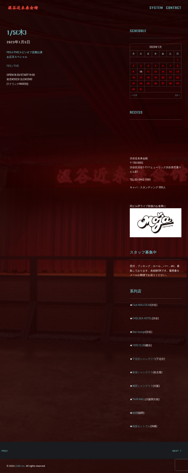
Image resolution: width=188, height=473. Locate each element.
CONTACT (173, 8)
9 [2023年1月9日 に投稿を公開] (133, 71)
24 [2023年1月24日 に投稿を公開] (141, 83)
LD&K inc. (20, 466)
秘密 (135, 412)
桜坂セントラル (141, 426)
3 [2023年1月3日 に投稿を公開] (141, 66)
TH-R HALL (138, 399)
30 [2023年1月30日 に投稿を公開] (133, 89)
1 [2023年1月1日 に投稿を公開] (177, 60)
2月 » (177, 95)
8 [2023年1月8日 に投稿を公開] (177, 66)
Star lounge (138, 331)
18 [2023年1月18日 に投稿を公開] (148, 77)
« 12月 (135, 95)
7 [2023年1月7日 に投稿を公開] (170, 66)
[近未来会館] (23, 7)
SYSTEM (157, 8)
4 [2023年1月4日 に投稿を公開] (148, 66)
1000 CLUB (138, 345)
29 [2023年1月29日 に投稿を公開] (177, 83)
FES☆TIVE (13, 65)
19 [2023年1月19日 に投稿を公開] (155, 77)
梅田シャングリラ (142, 385)
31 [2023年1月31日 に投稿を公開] (141, 89)
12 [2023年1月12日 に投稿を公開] (155, 71)
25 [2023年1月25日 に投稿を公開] (148, 83)
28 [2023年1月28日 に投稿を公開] (170, 83)
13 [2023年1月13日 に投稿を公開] (163, 71)
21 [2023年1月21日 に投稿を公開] (170, 77)
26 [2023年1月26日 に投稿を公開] (155, 83)
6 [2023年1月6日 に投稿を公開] (163, 66)
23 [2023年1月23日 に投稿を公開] (133, 83)
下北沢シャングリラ (144, 358)
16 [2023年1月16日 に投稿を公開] (133, 77)
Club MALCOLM (141, 304)
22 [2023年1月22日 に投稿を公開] (177, 77)
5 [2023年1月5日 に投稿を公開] (155, 66)
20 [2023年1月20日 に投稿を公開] (163, 77)
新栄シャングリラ (142, 372)
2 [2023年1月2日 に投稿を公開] (133, 66)
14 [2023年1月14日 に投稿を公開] (170, 71)
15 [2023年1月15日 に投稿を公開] (177, 71)
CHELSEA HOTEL (142, 318)
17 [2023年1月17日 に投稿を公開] (141, 77)
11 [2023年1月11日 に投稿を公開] (148, 71)
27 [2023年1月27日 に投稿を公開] (163, 83)
